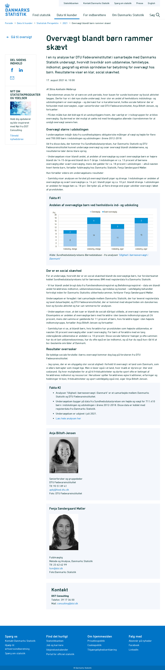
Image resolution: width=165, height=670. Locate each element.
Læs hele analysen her (68, 418)
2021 (65, 23)
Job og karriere (54, 645)
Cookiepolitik (94, 645)
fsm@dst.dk (56, 568)
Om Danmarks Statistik (128, 15)
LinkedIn (133, 649)
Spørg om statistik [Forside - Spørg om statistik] (122, 3)
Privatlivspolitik (96, 640)
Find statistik (41, 15)
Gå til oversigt (19, 37)
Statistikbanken (71, 3)
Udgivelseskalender (57, 649)
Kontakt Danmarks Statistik (20, 640)
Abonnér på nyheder (140, 640)
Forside (9, 23)
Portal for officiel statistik (60, 654)
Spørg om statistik (15, 653)
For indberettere (94, 15)
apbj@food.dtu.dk (59, 489)
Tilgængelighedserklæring (102, 649)
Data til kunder (67, 15)
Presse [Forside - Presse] (139, 3)
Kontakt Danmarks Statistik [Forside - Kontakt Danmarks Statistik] (96, 3)
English (151, 3)
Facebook (134, 645)
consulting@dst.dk (67, 603)
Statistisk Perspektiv (47, 23)
